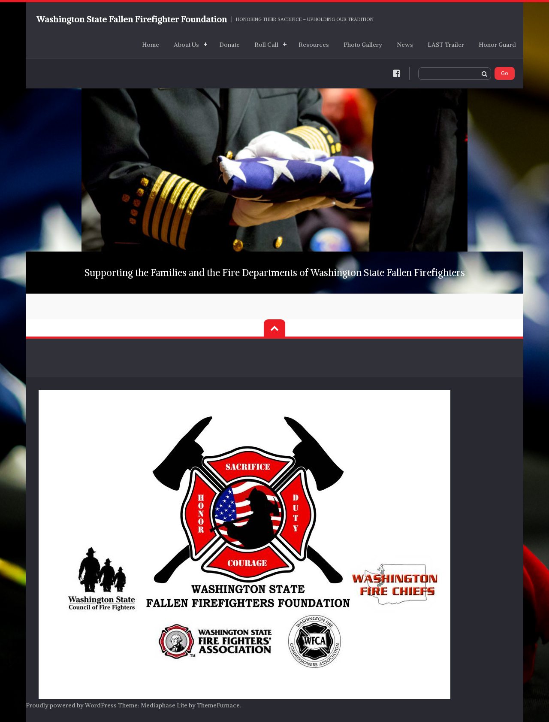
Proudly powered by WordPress (71, 705)
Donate (229, 45)
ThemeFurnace (218, 705)
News (405, 45)
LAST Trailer (446, 45)
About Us (186, 45)
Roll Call (266, 45)
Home (150, 45)
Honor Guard (497, 45)
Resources (314, 45)
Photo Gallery (363, 45)
